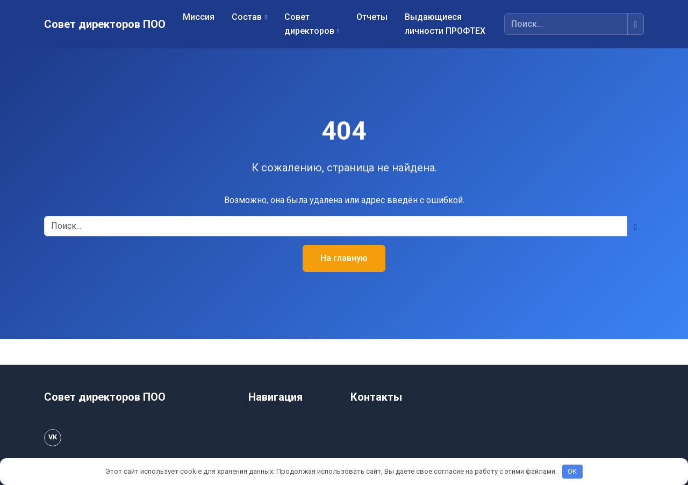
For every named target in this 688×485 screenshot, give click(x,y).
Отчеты (372, 17)
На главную (344, 258)
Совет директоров (309, 24)
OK (572, 471)
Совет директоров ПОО (105, 24)
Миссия (198, 17)
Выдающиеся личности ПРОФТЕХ (445, 24)
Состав (247, 17)
